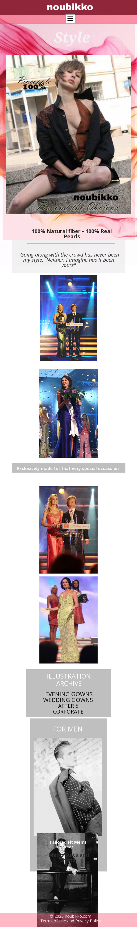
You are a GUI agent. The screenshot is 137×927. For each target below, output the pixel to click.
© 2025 (57, 916)
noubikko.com (78, 916)
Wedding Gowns (68, 700)
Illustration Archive (69, 680)
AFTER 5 (68, 705)
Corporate (68, 711)
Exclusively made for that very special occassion (68, 468)
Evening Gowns (69, 694)
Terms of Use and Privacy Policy (70, 921)
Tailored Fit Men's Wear (68, 844)
